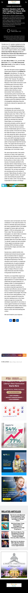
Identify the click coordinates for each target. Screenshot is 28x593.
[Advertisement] (14, 203)
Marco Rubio (12, 362)
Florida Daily (14, 30)
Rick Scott (19, 362)
